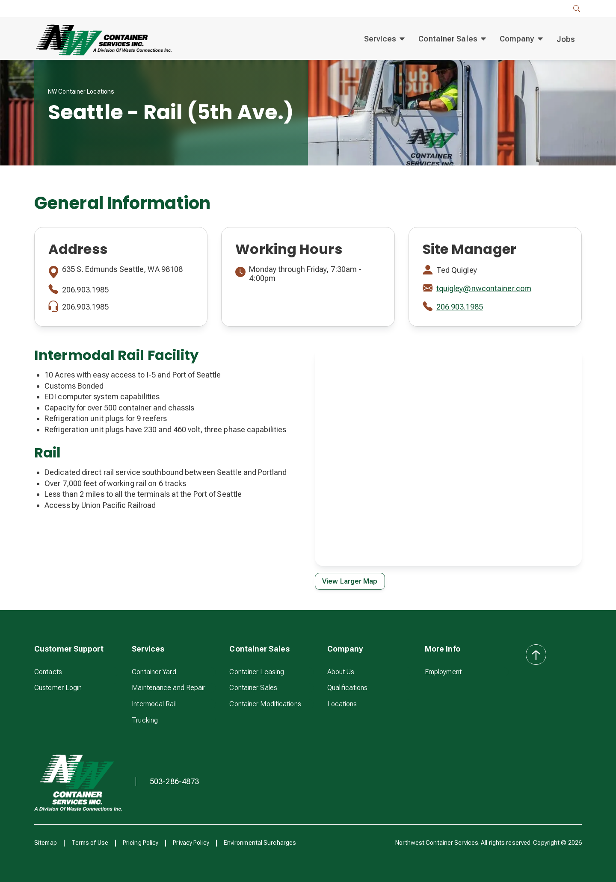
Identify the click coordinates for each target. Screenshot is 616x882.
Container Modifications (265, 704)
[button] (577, 8)
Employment (443, 672)
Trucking (145, 720)
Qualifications (347, 688)
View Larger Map (350, 581)
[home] (103, 39)
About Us (341, 672)
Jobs (566, 39)
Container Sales (253, 688)
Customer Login (58, 688)
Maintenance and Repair (168, 688)
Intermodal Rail (154, 704)
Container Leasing (256, 672)
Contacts (48, 672)
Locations (342, 704)
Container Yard (154, 672)
